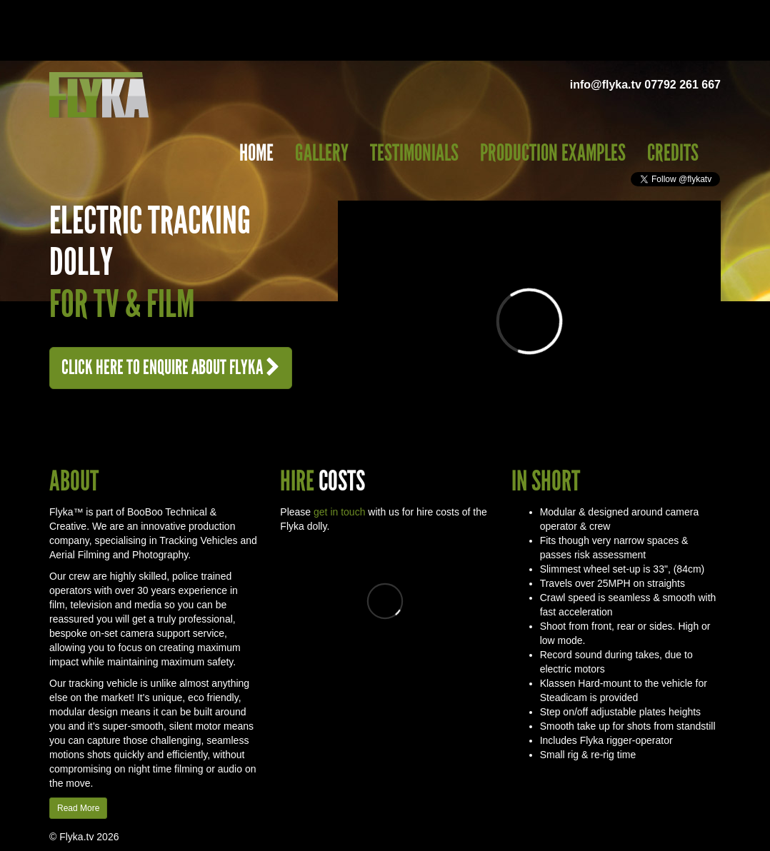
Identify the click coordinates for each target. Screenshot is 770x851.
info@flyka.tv (605, 85)
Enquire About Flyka (170, 368)
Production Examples (553, 153)
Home (256, 153)
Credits (673, 153)
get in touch (339, 512)
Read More (78, 808)
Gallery (322, 153)
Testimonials (414, 153)
